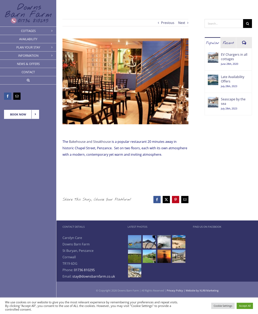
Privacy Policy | (176, 290)
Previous (167, 23)
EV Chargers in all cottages (234, 56)
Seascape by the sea (233, 101)
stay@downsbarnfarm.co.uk (93, 276)
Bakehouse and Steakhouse (90, 141)
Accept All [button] (245, 306)
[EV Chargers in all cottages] (213, 55)
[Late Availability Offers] (213, 78)
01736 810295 (84, 270)
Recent (228, 43)
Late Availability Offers (232, 79)
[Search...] (224, 23)
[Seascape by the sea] (213, 100)
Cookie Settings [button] (223, 306)
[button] (28, 80)
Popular (212, 43)
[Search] (247, 23)
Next (181, 23)
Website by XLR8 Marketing (202, 290)
